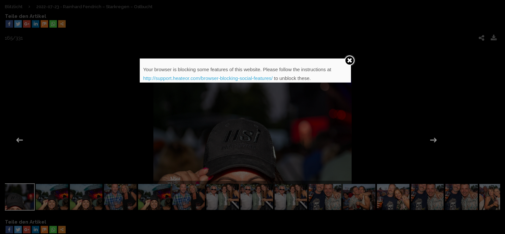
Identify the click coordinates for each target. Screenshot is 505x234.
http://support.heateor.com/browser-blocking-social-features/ (208, 78)
